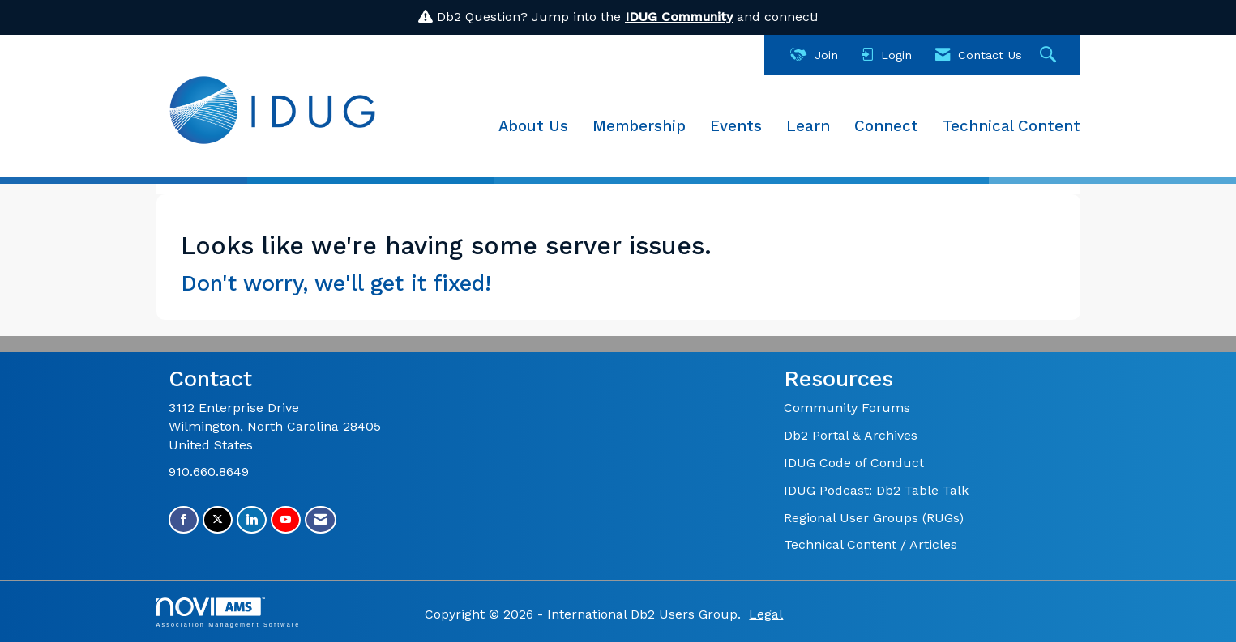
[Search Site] (1050, 55)
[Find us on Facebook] (184, 520)
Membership (639, 126)
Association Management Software (228, 612)
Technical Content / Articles (870, 544)
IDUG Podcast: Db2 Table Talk (876, 490)
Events (736, 126)
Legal (766, 614)
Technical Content (1011, 126)
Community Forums (847, 407)
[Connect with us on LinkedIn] (252, 520)
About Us (533, 126)
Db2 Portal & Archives (850, 435)
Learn (808, 126)
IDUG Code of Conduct (854, 462)
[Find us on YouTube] (286, 520)
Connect (886, 126)
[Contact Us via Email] (320, 520)
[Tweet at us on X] (218, 520)
